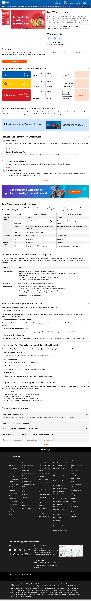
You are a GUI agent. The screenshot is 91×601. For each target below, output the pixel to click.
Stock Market (28, 6)
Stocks (40, 500)
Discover (73, 493)
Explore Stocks (42, 508)
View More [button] (45, 180)
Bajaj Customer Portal (44, 494)
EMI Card (41, 476)
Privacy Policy (74, 470)
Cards (8, 6)
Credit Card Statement (44, 473)
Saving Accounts (26, 505)
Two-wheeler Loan (13, 484)
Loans (3, 6)
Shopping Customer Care (17, 578)
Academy (61, 6)
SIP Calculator (56, 512)
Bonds (23, 502)
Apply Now (14, 61)
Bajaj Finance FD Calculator (60, 488)
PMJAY (11, 514)
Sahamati (73, 498)
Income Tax (73, 495)
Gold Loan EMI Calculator (59, 523)
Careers (32, 575)
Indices (40, 505)
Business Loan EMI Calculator (60, 501)
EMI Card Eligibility (43, 479)
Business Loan (12, 465)
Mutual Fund (25, 470)
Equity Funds (25, 489)
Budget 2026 (74, 501)
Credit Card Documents (44, 465)
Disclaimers (73, 473)
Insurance (13, 6)
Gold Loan (11, 476)
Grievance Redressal (75, 478)
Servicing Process (75, 475)
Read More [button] (9, 148)
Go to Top (44, 449)
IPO (40, 502)
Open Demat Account (44, 516)
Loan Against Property (14, 473)
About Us (17, 575)
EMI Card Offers (43, 487)
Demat (24, 475)
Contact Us (25, 575)
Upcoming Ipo (42, 511)
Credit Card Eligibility (44, 462)
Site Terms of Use (75, 462)
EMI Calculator (57, 520)
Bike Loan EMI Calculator (59, 468)
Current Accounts (26, 508)
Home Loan (12, 471)
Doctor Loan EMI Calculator (60, 530)
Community (74, 509)
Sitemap (73, 514)
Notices (72, 481)
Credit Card (42, 460)
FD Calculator (56, 485)
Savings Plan (12, 511)
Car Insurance (12, 495)
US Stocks (24, 478)
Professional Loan (13, 468)
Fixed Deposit (25, 462)
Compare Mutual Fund (27, 481)
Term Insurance (13, 501)
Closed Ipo (41, 513)
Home (2, 9)
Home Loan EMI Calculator (60, 465)
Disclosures (74, 516)
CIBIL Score (44, 6)
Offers (72, 511)
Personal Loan (12, 462)
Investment (20, 6)
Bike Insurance (12, 498)
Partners (39, 575)
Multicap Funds (26, 500)
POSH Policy (74, 487)
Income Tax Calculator (58, 491)
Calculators (66, 6)
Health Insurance (13, 493)
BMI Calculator (57, 517)
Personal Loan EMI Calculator (60, 462)
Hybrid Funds (25, 494)
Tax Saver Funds (26, 497)
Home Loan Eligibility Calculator (61, 498)
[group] (45, 191)
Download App (75, 506)
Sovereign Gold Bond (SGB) (28, 473)
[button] (85, 2)
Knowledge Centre (53, 6)
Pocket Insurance (13, 504)
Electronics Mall (36, 6)
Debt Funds (25, 491)
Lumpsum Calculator (58, 514)
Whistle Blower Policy (76, 484)
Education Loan (13, 487)
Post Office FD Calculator (59, 509)
